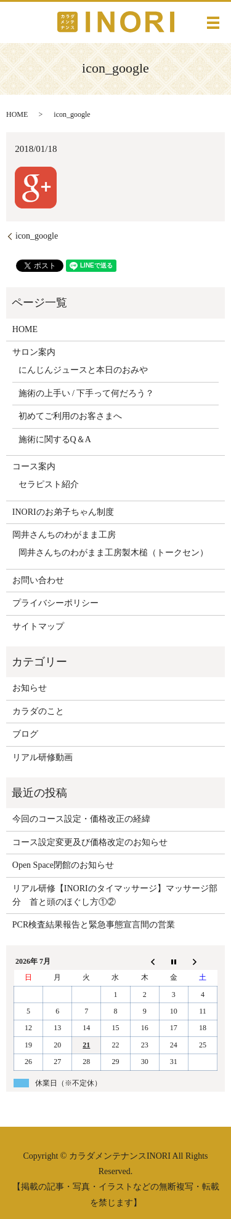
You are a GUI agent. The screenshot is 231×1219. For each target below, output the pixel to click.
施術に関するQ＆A (54, 439)
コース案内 (33, 466)
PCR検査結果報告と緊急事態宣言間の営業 (93, 924)
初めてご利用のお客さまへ (70, 416)
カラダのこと (38, 711)
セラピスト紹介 (48, 484)
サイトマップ (38, 626)
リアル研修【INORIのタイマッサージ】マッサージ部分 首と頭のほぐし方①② (114, 895)
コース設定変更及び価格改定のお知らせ (90, 842)
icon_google (36, 235)
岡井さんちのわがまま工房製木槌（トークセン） (113, 552)
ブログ (25, 734)
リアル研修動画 (42, 757)
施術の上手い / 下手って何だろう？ (86, 393)
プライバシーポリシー (55, 603)
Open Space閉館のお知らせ (63, 865)
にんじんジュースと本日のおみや (83, 370)
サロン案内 (33, 352)
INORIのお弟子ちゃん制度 (63, 512)
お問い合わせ (38, 580)
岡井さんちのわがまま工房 (64, 534)
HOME (17, 114)
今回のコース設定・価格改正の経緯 (81, 819)
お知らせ (29, 688)
